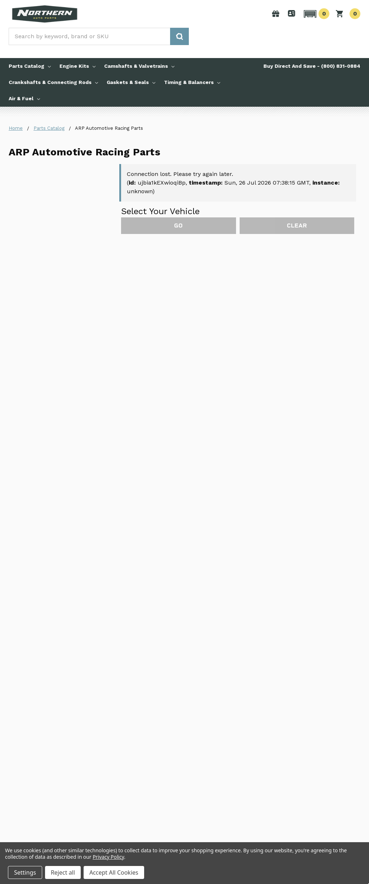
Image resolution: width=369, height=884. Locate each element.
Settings (25, 872)
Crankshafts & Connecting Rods (53, 82)
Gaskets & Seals (131, 82)
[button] (315, 14)
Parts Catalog (30, 66)
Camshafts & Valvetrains (139, 66)
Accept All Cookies (113, 872)
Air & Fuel (24, 98)
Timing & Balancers (192, 82)
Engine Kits (77, 66)
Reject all (63, 872)
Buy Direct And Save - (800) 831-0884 (311, 66)
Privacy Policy (108, 856)
